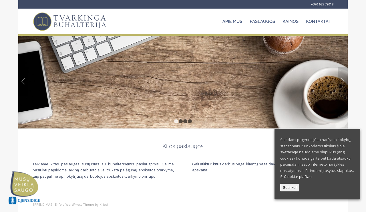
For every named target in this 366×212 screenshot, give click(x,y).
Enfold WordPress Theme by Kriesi (81, 204)
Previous (23, 81)
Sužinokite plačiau (296, 176)
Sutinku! (290, 187)
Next (343, 81)
